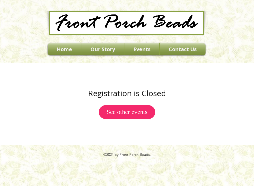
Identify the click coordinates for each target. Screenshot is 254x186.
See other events (127, 112)
